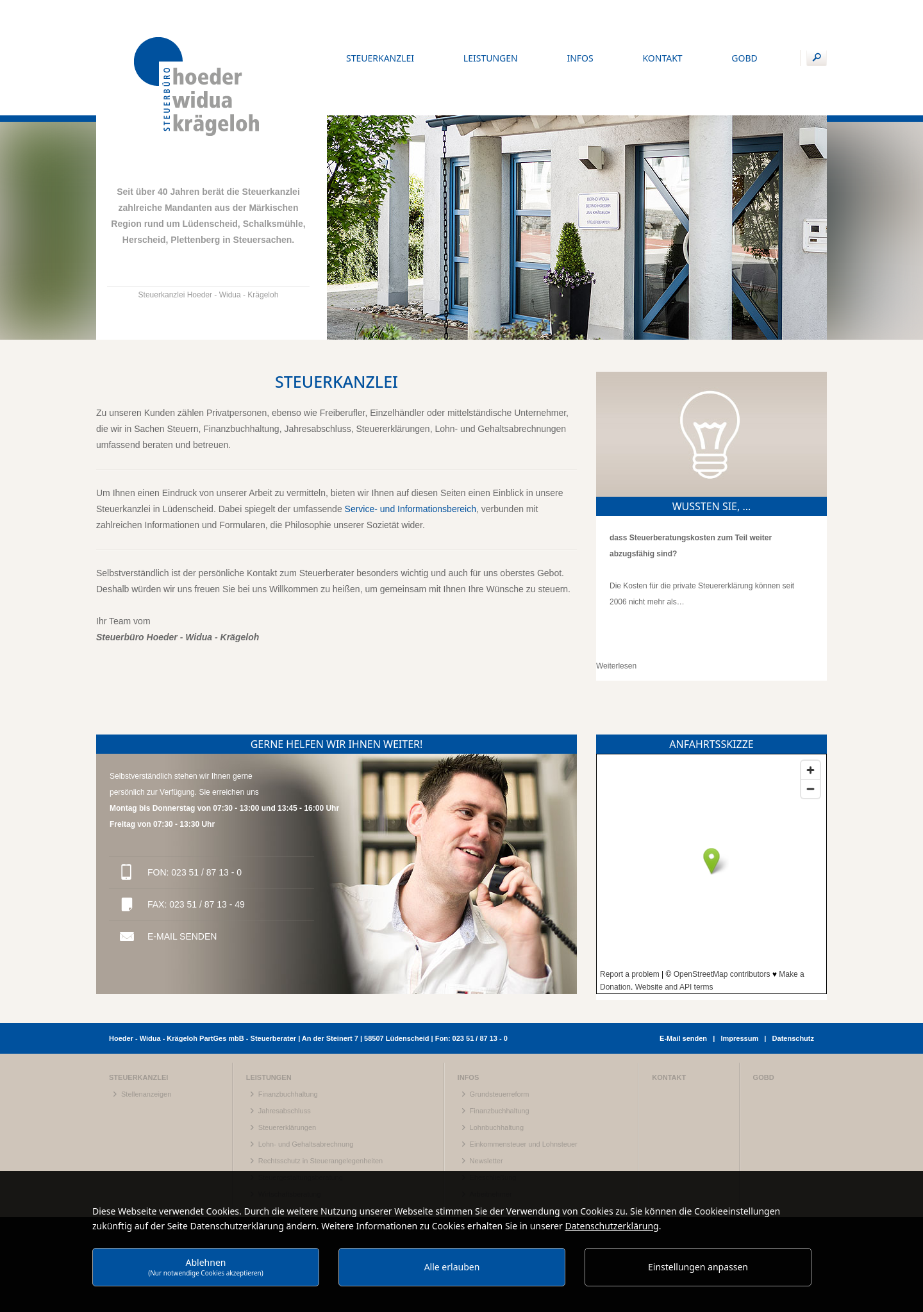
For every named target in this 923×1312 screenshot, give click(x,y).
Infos (468, 1018)
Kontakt (669, 1018)
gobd (763, 1018)
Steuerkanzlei (138, 1018)
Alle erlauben (452, 1267)
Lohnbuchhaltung (497, 1068)
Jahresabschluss (284, 1052)
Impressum (739, 979)
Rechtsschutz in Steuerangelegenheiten (320, 1102)
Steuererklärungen (287, 1068)
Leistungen (269, 1018)
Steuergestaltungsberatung (300, 1118)
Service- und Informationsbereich (410, 450)
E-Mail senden (182, 877)
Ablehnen (205, 1266)
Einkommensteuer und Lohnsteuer (524, 1085)
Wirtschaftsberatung (289, 1135)
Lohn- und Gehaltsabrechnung (306, 1085)
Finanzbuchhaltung (288, 1035)
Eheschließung (493, 1118)
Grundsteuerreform (499, 1035)
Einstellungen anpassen (698, 1267)
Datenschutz (793, 979)
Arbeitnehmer (491, 1135)
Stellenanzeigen (146, 1035)
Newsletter (486, 1102)
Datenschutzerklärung (611, 1226)
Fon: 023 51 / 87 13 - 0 (194, 813)
